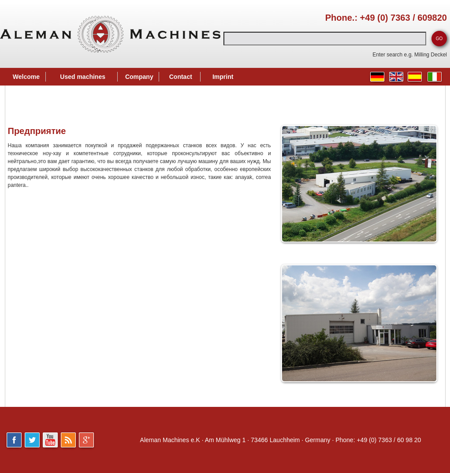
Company (139, 76)
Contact (180, 76)
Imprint (222, 76)
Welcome (26, 76)
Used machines (82, 76)
